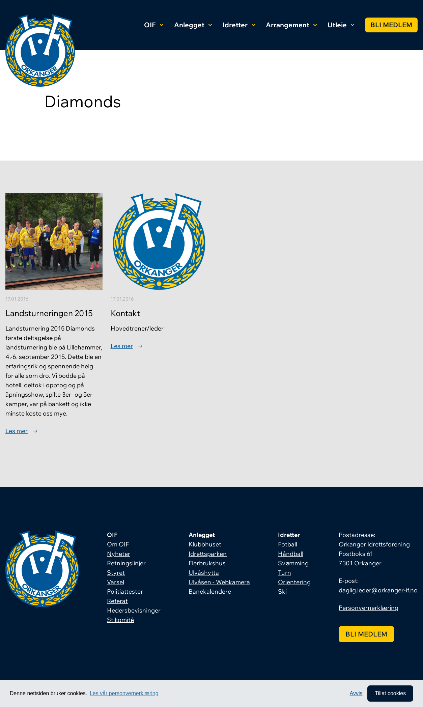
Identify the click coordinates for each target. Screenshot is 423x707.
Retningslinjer (126, 563)
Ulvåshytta (204, 572)
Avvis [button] (356, 693)
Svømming (293, 563)
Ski (282, 591)
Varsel (115, 582)
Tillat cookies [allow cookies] (390, 693)
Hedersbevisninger (134, 610)
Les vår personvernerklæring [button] (124, 693)
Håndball (290, 554)
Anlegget (193, 25)
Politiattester (125, 591)
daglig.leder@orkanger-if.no (378, 590)
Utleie (341, 25)
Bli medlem (391, 25)
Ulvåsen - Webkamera (219, 582)
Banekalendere (210, 591)
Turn (284, 572)
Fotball (287, 544)
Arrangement (291, 25)
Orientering (294, 582)
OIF (153, 25)
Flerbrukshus (207, 563)
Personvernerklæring (368, 608)
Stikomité (120, 620)
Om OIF (118, 544)
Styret (116, 572)
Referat (117, 601)
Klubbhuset (205, 544)
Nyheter (118, 554)
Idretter (239, 25)
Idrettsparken (208, 554)
